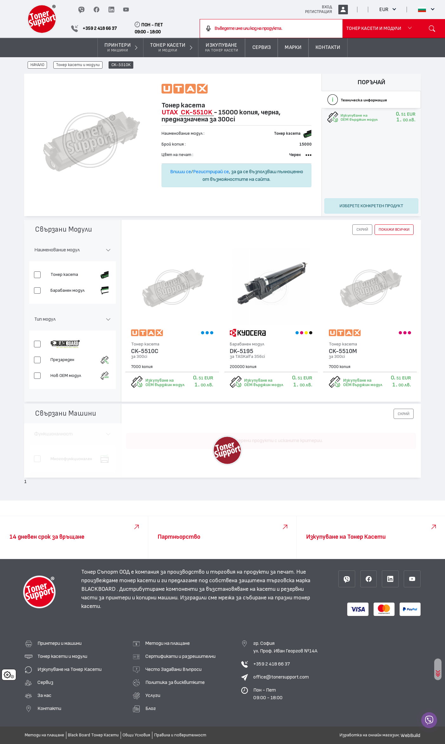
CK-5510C (144, 351)
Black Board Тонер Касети (93, 735)
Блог (150, 708)
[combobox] (271, 28)
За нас (44, 695)
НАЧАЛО (37, 65)
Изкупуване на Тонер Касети (69, 669)
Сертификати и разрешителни (180, 656)
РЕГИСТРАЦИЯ (318, 12)
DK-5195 (241, 351)
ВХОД (327, 7)
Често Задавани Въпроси (173, 669)
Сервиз (45, 682)
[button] (362, 229)
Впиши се (180, 171)
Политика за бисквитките (175, 682)
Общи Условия (136, 735)
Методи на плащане (167, 643)
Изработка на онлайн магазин (369, 735)
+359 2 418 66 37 (271, 663)
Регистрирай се (211, 171)
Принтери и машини (59, 643)
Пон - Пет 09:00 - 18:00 (267, 693)
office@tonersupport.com (281, 676)
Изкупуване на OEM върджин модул (164, 382)
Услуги (152, 695)
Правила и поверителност (180, 735)
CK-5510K (121, 65)
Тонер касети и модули (78, 65)
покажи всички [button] (394, 229)
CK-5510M (343, 351)
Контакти (49, 708)
